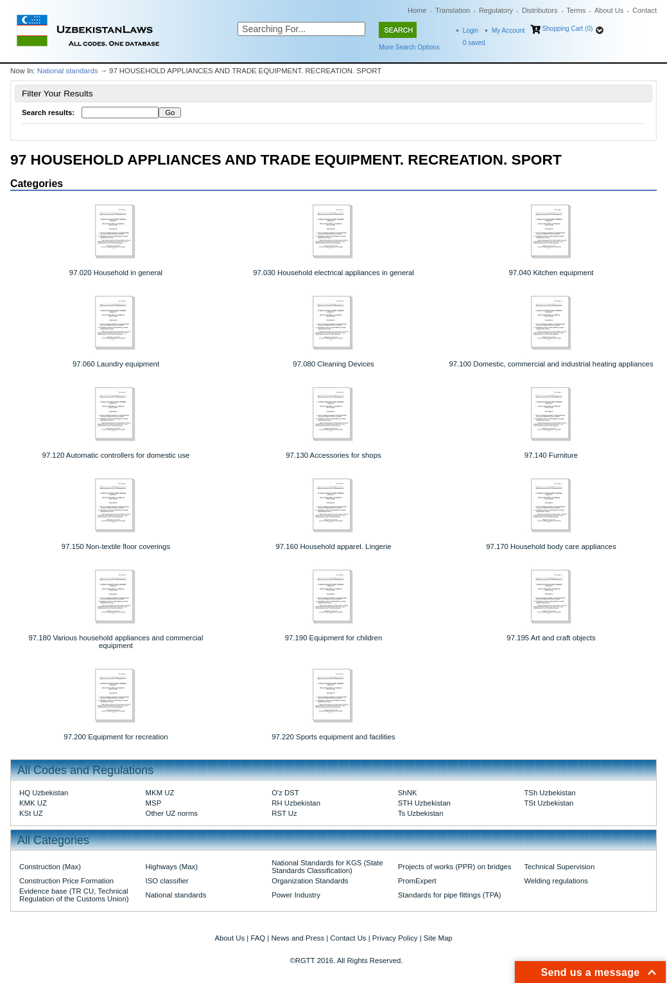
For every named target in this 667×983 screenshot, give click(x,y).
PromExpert (417, 881)
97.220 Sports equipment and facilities (333, 737)
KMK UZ (33, 803)
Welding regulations (556, 881)
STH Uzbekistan (424, 803)
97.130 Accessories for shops (333, 455)
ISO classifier (167, 881)
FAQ (257, 938)
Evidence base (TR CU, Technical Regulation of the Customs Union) (73, 895)
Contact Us (348, 938)
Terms (575, 10)
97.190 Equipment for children (334, 638)
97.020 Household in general (115, 272)
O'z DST (285, 793)
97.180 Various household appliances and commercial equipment (115, 641)
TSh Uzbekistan (549, 793)
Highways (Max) (172, 866)
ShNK (407, 793)
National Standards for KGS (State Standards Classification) (327, 866)
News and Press (297, 938)
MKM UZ (160, 793)
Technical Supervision (559, 866)
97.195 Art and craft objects (551, 638)
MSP (154, 803)
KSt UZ (31, 813)
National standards (67, 71)
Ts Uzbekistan (421, 813)
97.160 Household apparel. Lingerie (333, 546)
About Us (608, 10)
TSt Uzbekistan (548, 803)
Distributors (540, 10)
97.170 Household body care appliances (551, 546)
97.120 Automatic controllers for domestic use (116, 455)
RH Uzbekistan (296, 803)
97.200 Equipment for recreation (116, 737)
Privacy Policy (395, 938)
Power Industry (296, 895)
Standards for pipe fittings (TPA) (449, 895)
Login (470, 30)
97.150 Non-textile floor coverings (116, 546)
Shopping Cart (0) (567, 28)
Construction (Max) (50, 866)
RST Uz (284, 813)
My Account (508, 30)
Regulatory (496, 10)
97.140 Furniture (551, 455)
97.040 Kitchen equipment (551, 272)
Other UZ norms (172, 813)
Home (417, 10)
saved (474, 42)
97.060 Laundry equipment (116, 364)
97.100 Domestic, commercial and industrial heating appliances (551, 364)
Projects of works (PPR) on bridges (455, 866)
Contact (644, 10)
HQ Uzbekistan (43, 793)
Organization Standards (310, 881)
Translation (452, 10)
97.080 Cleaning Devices (333, 364)
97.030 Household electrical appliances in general (333, 272)
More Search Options (409, 47)
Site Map (438, 938)
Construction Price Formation (66, 881)
